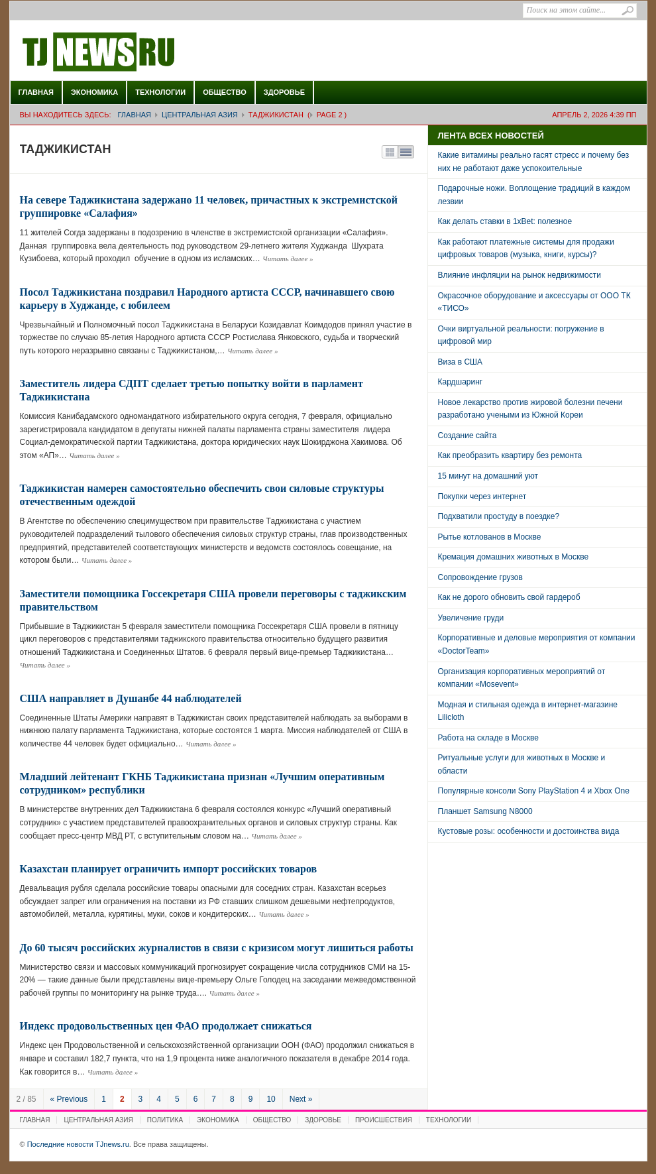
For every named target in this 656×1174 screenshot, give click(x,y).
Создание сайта (467, 435)
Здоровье (284, 92)
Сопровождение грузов (480, 577)
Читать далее (287, 259)
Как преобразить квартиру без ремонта (510, 455)
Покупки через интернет (482, 496)
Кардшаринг (460, 381)
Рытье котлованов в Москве (489, 537)
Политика (165, 1120)
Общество (224, 92)
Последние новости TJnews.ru (136, 52)
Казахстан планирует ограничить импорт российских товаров (168, 868)
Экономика (94, 92)
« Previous (69, 1099)
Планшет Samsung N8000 (485, 811)
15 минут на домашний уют (488, 476)
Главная (36, 92)
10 (270, 1099)
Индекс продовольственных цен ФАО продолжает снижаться (166, 1025)
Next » (301, 1099)
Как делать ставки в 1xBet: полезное (505, 221)
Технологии (160, 92)
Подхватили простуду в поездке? (499, 516)
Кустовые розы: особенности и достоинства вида (529, 831)
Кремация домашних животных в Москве (513, 556)
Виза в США (460, 362)
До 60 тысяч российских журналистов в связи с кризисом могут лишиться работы (216, 947)
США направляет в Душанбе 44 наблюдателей (131, 698)
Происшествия (383, 1120)
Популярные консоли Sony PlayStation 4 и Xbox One (533, 790)
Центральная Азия (200, 115)
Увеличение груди (471, 617)
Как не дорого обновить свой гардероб (509, 597)
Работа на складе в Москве (488, 737)
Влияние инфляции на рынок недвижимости (519, 275)
